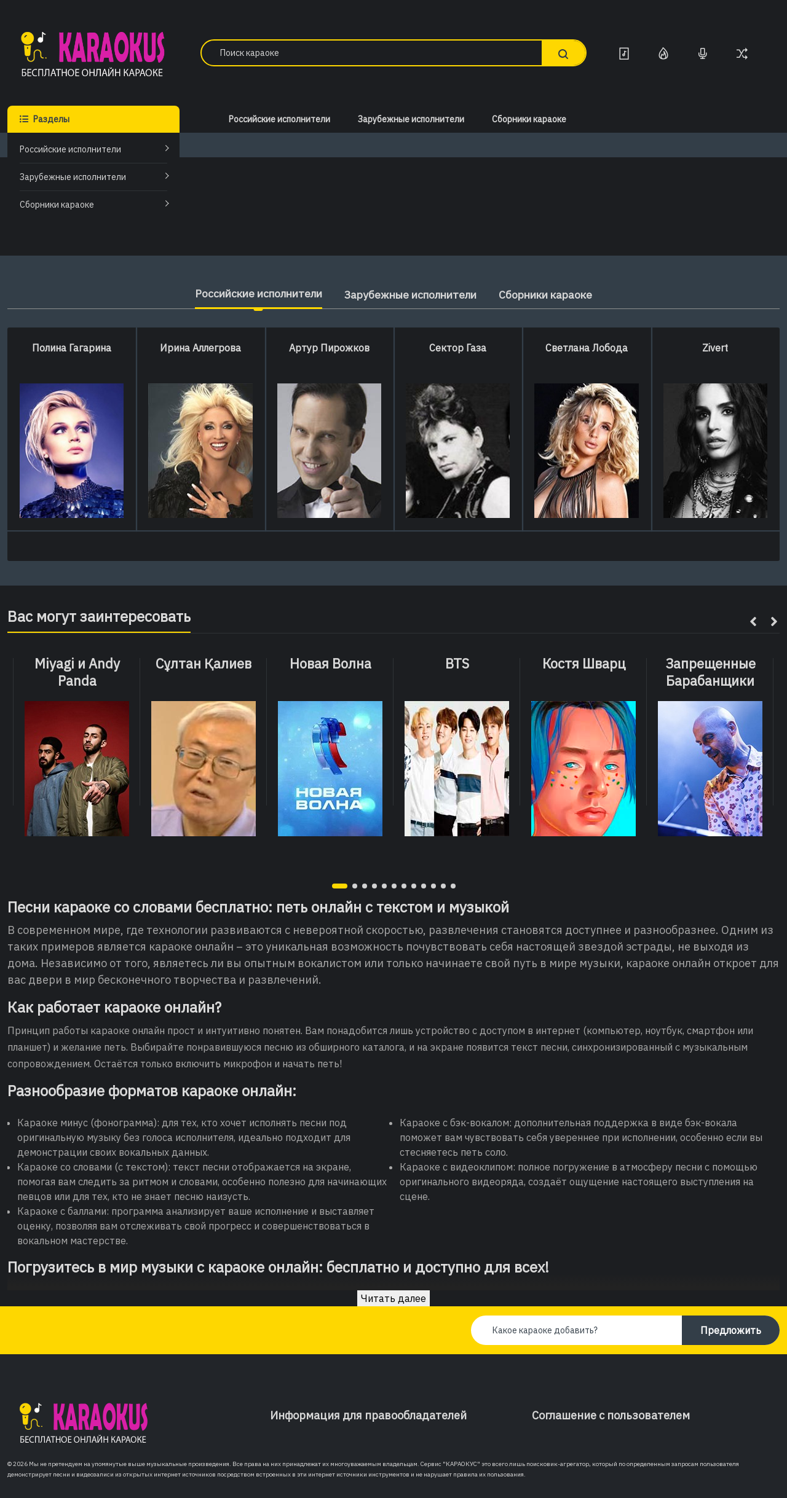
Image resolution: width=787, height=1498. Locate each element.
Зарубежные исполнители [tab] (412, 295)
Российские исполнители (70, 149)
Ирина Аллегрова (200, 348)
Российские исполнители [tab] (250, 293)
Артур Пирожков (329, 348)
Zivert (715, 348)
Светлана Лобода (586, 348)
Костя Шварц (583, 663)
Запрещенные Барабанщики (710, 672)
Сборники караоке (57, 204)
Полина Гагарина (71, 348)
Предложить (730, 1330)
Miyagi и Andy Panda (77, 672)
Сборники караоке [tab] (556, 295)
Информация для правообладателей (368, 1415)
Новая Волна (330, 663)
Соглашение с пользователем (611, 1415)
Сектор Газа (457, 348)
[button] (339, 886)
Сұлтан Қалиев (203, 663)
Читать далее (393, 1298)
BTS (457, 663)
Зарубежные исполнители (73, 176)
